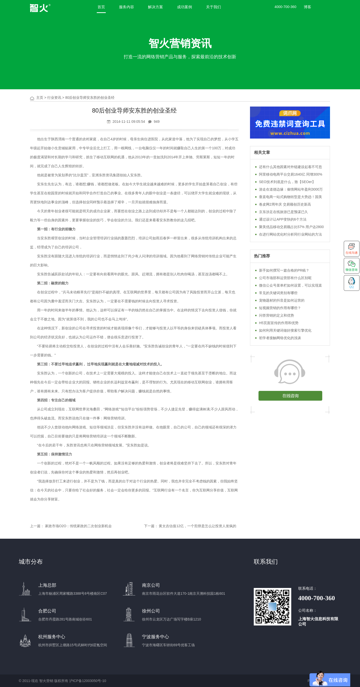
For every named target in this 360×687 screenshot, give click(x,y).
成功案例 (184, 7)
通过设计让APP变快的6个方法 (282, 219)
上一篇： (37, 526)
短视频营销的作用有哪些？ (280, 308)
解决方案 (155, 7)
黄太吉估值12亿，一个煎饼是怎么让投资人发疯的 (197, 526)
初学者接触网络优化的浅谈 (280, 338)
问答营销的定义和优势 (276, 315)
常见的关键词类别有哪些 (278, 293)
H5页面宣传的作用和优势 (278, 323)
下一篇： (151, 526)
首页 (101, 7)
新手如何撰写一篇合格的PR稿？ (284, 270)
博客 (307, 7)
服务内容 (126, 7)
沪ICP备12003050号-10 (87, 681)
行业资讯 (54, 98)
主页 (39, 98)
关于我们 (213, 7)
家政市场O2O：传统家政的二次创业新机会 (78, 526)
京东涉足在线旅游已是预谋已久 (283, 212)
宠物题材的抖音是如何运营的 (281, 300)
